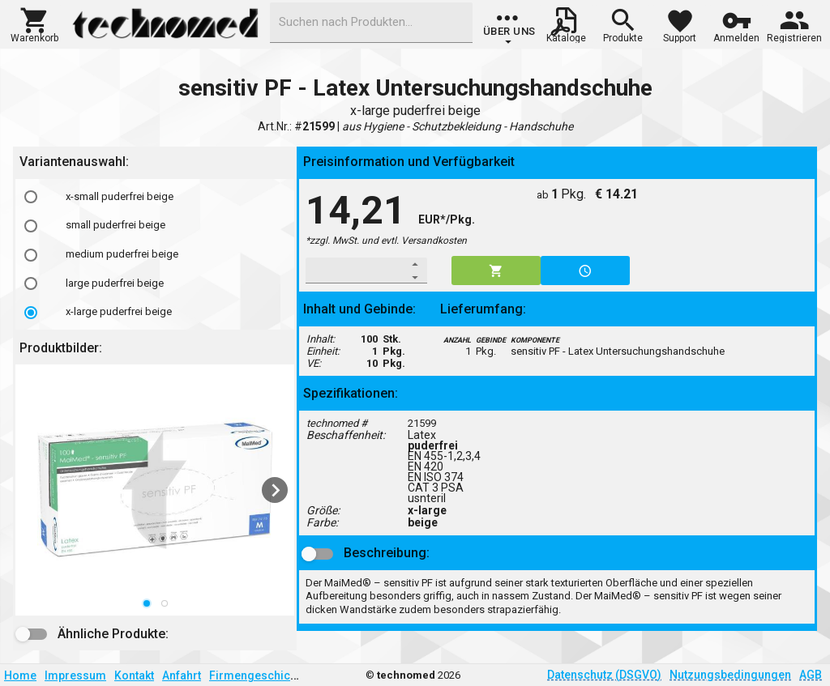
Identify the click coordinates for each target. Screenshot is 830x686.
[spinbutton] (355, 270)
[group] (509, 28)
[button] (34, 23)
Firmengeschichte (257, 675)
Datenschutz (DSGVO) (604, 674)
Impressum (75, 675)
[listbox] (154, 254)
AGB (810, 674)
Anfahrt (181, 675)
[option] (154, 196)
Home (20, 675)
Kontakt (134, 675)
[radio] (30, 196)
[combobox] (371, 22)
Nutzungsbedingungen (730, 674)
